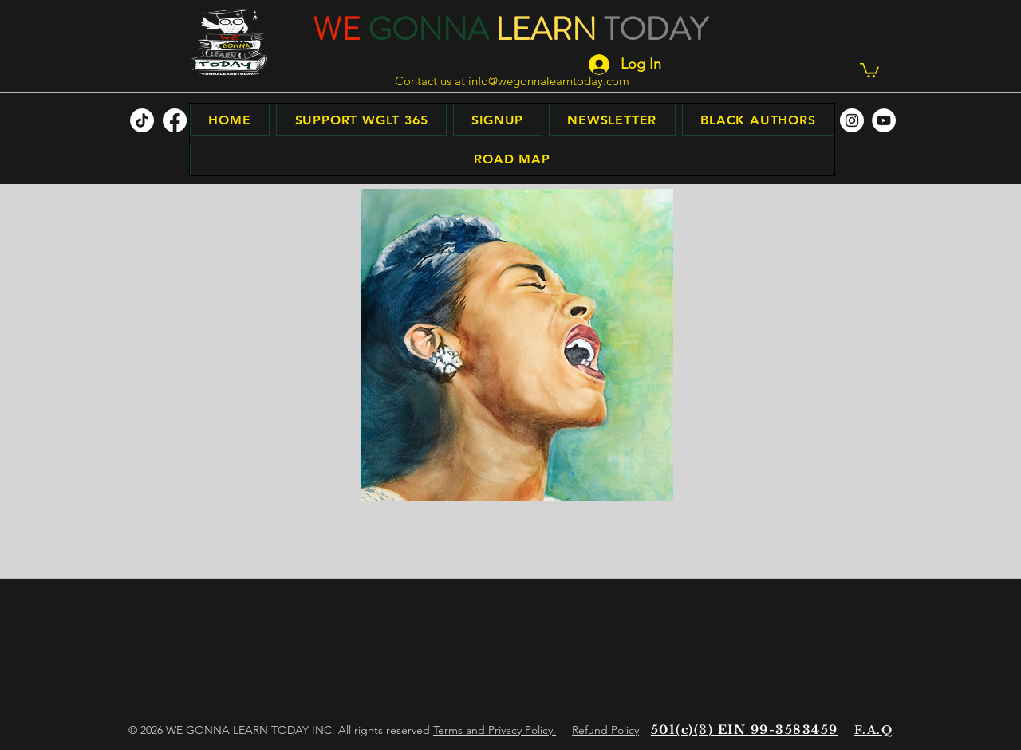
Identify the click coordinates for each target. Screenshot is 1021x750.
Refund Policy (605, 730)
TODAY (656, 29)
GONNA (428, 29)
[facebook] (175, 120)
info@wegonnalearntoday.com (548, 80)
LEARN (546, 29)
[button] (869, 69)
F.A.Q (873, 730)
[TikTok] (142, 120)
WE (337, 29)
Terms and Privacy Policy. (494, 730)
